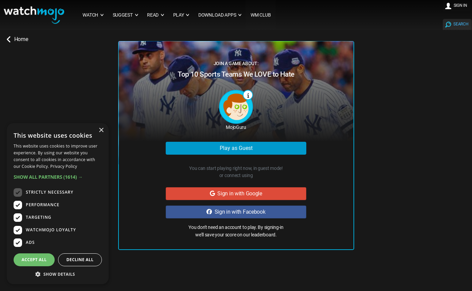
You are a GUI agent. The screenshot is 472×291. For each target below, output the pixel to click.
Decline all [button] (80, 260)
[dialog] (58, 203)
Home (17, 39)
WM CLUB (261, 15)
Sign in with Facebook (235, 212)
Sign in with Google (236, 193)
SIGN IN (460, 5)
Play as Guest (236, 148)
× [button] (101, 130)
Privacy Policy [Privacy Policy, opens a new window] (63, 166)
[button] (58, 176)
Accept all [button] (34, 260)
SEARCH (460, 24)
